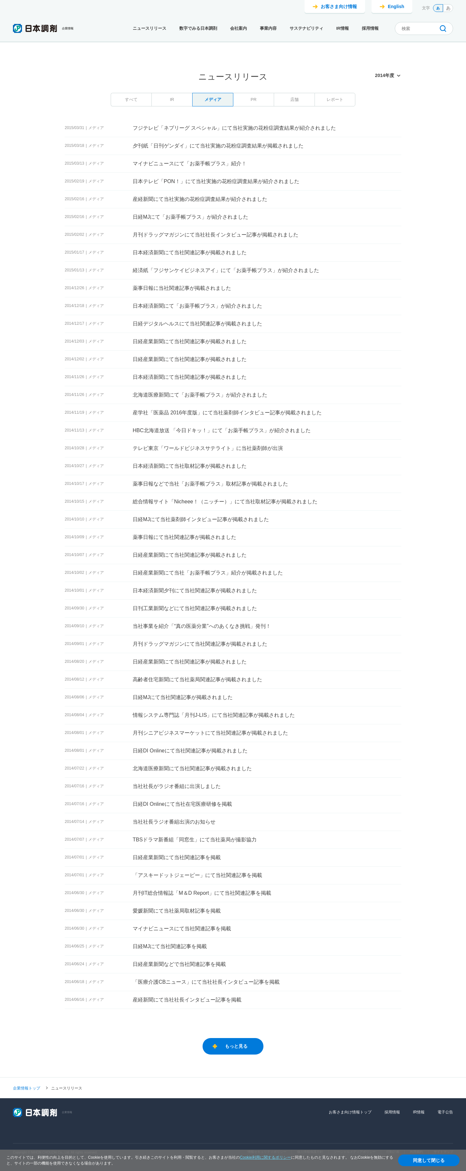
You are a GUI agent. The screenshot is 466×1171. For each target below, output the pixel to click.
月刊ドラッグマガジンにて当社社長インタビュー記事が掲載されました (215, 234)
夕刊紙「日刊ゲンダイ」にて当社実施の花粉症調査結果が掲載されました (218, 145)
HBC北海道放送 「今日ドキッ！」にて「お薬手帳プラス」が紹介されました (222, 430)
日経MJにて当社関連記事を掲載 (170, 946)
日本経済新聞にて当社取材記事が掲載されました (190, 466)
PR (253, 99)
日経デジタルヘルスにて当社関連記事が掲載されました (197, 323)
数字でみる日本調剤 (198, 28)
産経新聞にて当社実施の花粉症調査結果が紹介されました (200, 199)
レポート (335, 99)
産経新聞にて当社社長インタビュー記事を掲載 (187, 999)
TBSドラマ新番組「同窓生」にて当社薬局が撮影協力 (195, 839)
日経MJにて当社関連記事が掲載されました (183, 697)
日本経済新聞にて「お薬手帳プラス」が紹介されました (197, 306)
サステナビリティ (306, 28)
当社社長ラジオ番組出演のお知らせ (174, 822)
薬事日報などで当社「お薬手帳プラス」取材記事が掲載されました (210, 484)
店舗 (294, 99)
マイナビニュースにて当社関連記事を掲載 (182, 928)
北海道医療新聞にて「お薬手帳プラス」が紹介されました (200, 395)
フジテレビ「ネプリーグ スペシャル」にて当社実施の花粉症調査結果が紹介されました (234, 128)
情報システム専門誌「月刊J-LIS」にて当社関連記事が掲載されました (214, 715)
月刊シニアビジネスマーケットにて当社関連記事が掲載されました (210, 733)
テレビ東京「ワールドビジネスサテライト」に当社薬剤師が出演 (208, 448)
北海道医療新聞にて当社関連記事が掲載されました (192, 768)
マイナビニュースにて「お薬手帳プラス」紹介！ (190, 163)
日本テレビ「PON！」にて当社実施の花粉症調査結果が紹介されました (216, 181)
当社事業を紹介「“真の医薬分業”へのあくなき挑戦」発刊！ (202, 626)
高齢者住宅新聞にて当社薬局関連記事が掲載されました (197, 679)
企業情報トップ (26, 1088)
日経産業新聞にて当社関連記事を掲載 (177, 857)
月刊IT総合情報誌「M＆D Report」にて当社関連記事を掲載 (202, 893)
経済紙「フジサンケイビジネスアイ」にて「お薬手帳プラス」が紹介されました (226, 270)
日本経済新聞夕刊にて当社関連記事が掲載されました (195, 590)
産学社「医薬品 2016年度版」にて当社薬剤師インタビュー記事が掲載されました (227, 412)
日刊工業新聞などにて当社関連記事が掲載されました (195, 608)
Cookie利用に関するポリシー (265, 1157)
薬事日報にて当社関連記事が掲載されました (184, 537)
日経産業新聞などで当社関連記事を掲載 (179, 964)
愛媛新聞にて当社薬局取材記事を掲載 (177, 911)
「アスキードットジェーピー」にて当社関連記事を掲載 (197, 875)
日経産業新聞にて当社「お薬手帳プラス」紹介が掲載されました (208, 572)
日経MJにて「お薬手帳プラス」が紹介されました (190, 217)
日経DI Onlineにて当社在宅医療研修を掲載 (182, 804)
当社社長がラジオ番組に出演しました (177, 786)
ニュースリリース (149, 28)
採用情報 (370, 28)
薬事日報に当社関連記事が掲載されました (182, 288)
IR (172, 99)
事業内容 (268, 28)
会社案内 (238, 28)
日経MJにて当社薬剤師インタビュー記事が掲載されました (201, 519)
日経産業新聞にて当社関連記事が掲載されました (190, 341)
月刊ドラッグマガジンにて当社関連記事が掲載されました (200, 644)
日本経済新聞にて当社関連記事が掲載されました (190, 252)
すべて (131, 99)
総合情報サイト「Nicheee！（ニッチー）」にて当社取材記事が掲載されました (225, 501)
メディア (213, 99)
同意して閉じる (429, 1160)
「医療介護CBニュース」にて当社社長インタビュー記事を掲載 (206, 982)
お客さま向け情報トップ (350, 1112)
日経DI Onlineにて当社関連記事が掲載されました (190, 750)
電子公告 (445, 1112)
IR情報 (342, 28)
